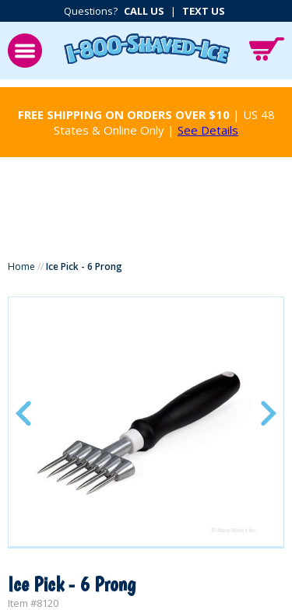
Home (21, 266)
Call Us (144, 11)
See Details (208, 130)
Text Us (203, 11)
